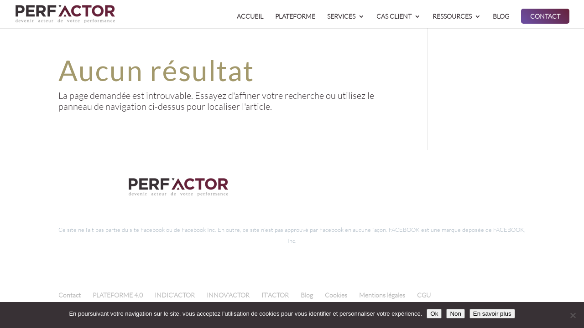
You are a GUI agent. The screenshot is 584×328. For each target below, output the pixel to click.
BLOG (501, 16)
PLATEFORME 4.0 (118, 295)
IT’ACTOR (275, 295)
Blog (307, 295)
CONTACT (545, 16)
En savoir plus (492, 313)
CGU (424, 295)
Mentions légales (382, 295)
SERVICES (341, 16)
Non (455, 313)
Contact (69, 295)
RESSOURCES (452, 16)
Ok (434, 313)
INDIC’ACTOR (175, 295)
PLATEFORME (295, 16)
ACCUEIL (250, 16)
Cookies (336, 295)
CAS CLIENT (394, 16)
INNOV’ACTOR (228, 295)
